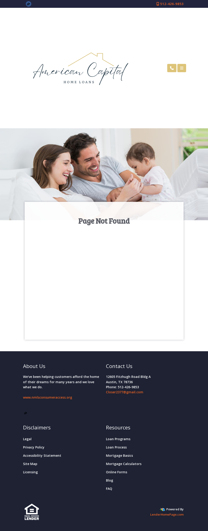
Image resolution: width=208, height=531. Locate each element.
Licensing (30, 472)
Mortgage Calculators (123, 464)
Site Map (30, 464)
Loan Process (116, 447)
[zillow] (28, 3)
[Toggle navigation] (181, 68)
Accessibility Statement (42, 455)
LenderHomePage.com (167, 514)
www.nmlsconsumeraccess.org (47, 397)
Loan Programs (118, 439)
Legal (27, 439)
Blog (109, 480)
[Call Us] (171, 68)
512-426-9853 (170, 3)
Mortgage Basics (119, 455)
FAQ (109, 488)
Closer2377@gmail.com (124, 392)
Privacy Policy (33, 447)
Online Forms (116, 472)
